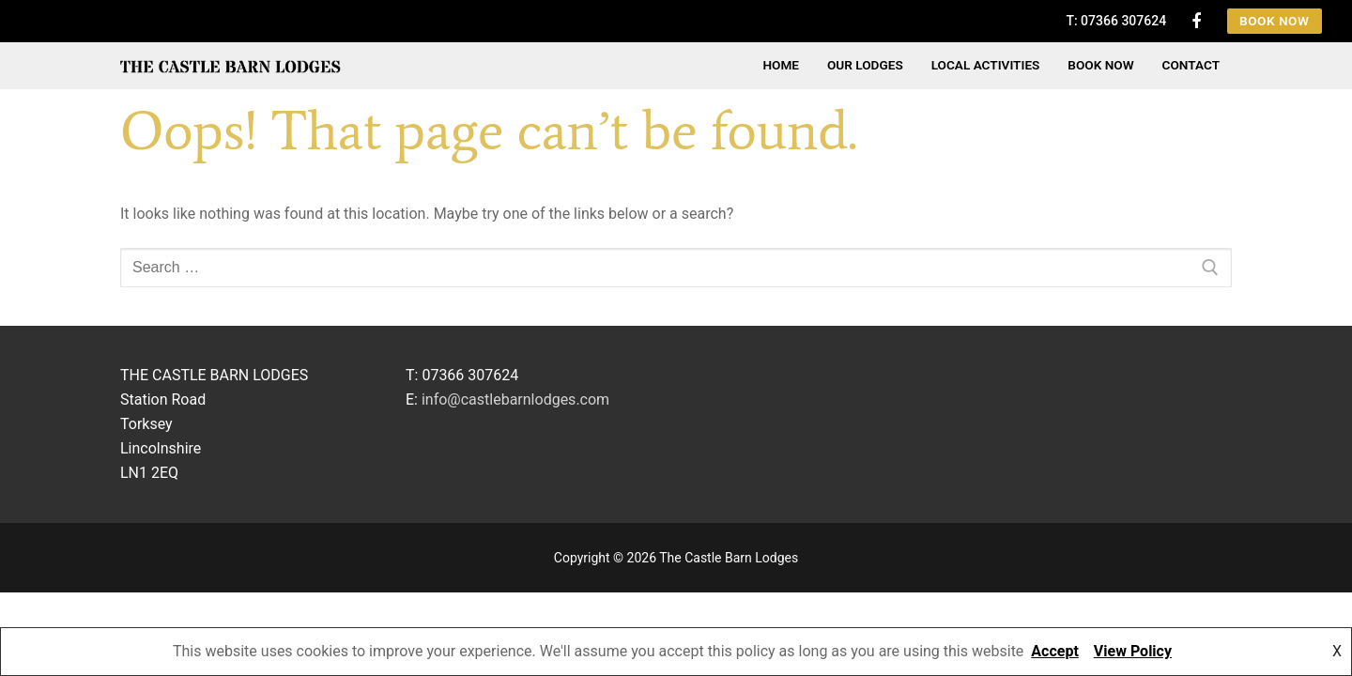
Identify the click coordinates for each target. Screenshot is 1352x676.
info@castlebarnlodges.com (515, 399)
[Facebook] (1196, 21)
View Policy (1133, 651)
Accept (1054, 651)
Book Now (1274, 20)
